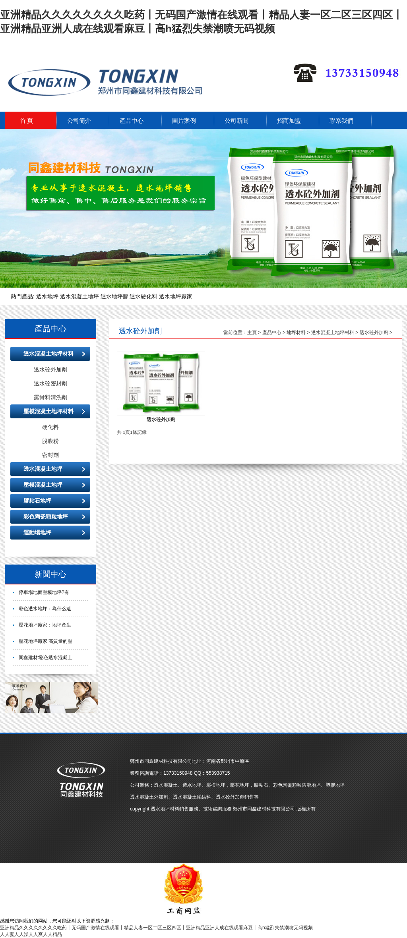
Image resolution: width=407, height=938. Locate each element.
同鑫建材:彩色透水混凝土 (45, 657)
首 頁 (26, 121)
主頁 (252, 332)
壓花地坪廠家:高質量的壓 (45, 641)
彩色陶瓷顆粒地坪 (45, 516)
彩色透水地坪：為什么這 (45, 608)
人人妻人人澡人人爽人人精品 (31, 934)
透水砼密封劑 (50, 383)
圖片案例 (184, 121)
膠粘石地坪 (37, 500)
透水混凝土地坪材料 (48, 353)
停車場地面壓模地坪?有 (44, 592)
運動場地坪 (37, 532)
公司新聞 (236, 121)
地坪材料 (296, 332)
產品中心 (131, 121)
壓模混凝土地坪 (42, 485)
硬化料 (50, 427)
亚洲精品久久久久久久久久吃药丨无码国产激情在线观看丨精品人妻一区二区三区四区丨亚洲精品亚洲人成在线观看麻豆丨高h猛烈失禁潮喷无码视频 (156, 927)
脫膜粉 (50, 441)
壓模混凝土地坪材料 (48, 411)
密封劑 (50, 455)
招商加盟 (289, 121)
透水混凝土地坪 (42, 469)
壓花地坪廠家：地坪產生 (45, 625)
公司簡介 (79, 121)
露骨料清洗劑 (50, 397)
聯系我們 (341, 121)
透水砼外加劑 (50, 369)
